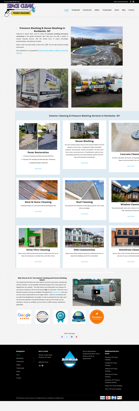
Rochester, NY (56, 292)
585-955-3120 (16, 1)
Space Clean (85, 283)
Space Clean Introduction (90, 281)
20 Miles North (59, 398)
